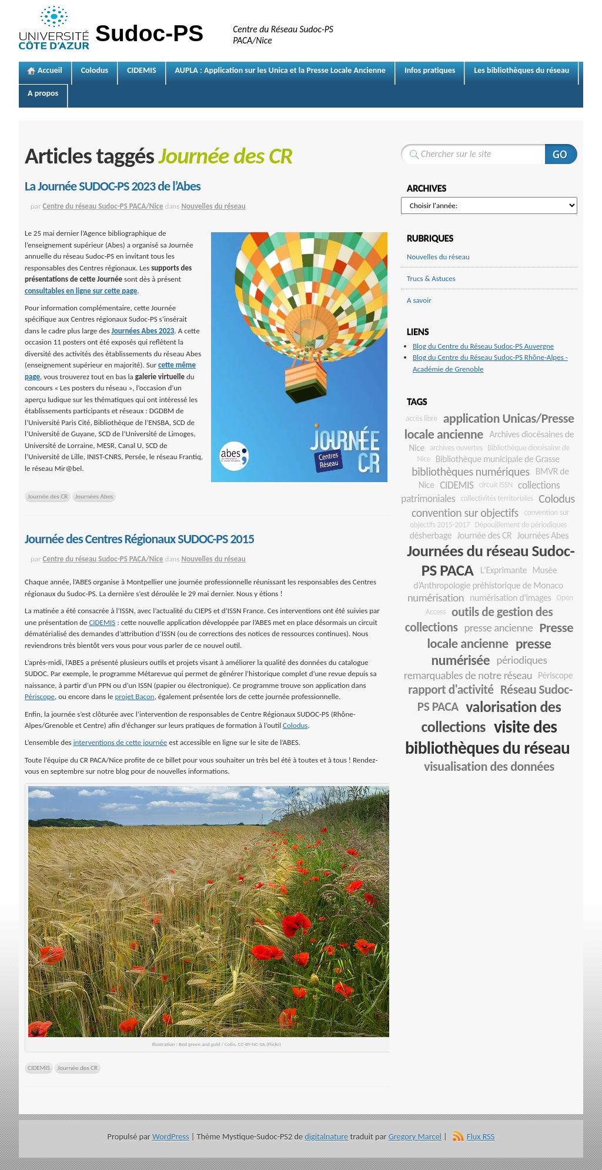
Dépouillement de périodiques (521, 525)
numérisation (435, 597)
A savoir (419, 300)
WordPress (170, 1136)
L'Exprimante (503, 570)
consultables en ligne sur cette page (81, 290)
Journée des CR (48, 496)
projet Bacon (135, 696)
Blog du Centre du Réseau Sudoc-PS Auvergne (483, 346)
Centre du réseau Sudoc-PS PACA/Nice (103, 206)
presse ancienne (498, 627)
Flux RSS (481, 1136)
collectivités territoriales (497, 498)
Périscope (40, 696)
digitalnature (326, 1136)
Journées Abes (94, 496)
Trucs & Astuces (431, 278)
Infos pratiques (429, 70)
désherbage (431, 535)
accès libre (421, 418)
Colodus (95, 70)
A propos (43, 93)
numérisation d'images (510, 597)
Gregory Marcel (415, 1136)
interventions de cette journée (120, 742)
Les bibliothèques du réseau (521, 70)
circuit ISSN (496, 485)
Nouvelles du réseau (213, 206)
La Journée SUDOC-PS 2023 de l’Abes (112, 186)
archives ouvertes (456, 448)
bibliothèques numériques (471, 471)
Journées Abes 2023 (143, 330)
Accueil (50, 70)
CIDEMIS (141, 70)
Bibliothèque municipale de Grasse (498, 458)
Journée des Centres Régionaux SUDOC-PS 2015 (139, 539)
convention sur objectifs (465, 513)
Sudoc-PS (149, 33)
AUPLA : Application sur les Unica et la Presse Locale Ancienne (280, 70)
